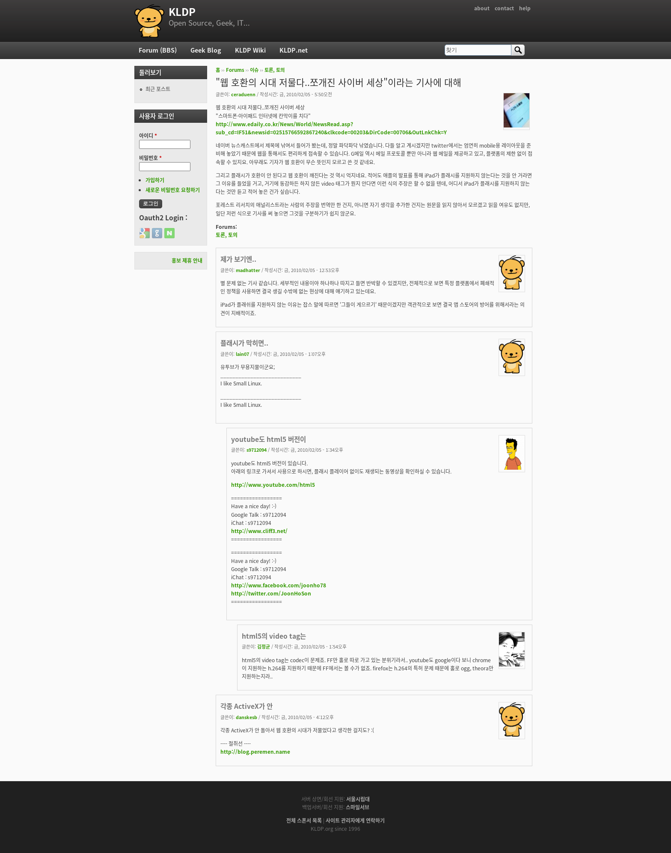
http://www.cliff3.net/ (259, 531)
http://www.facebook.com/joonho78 (278, 585)
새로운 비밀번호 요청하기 (172, 190)
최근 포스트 (157, 89)
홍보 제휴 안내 (187, 260)
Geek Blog (205, 50)
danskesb (246, 717)
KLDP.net (293, 50)
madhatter (248, 270)
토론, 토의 (274, 70)
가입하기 (154, 180)
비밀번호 (150, 158)
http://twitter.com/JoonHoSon (271, 593)
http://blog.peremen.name (255, 751)
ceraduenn (243, 94)
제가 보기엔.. (238, 259)
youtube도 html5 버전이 (268, 439)
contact (504, 8)
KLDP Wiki (250, 50)
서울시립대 (358, 799)
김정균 (263, 646)
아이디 (148, 135)
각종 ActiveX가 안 (246, 706)
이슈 (254, 70)
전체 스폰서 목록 (304, 820)
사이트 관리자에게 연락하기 (355, 820)
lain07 (242, 353)
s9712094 (256, 449)
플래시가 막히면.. (244, 343)
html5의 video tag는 (274, 636)
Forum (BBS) (158, 50)
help (525, 8)
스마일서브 (357, 807)
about (482, 8)
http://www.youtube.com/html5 (273, 485)
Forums (235, 70)
